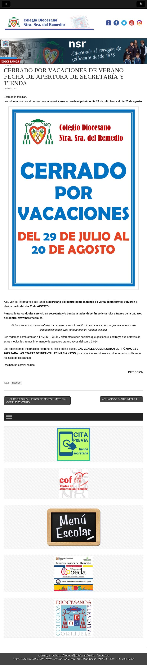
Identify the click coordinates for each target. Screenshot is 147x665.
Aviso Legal (44, 655)
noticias (16, 382)
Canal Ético (103, 655)
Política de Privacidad (63, 655)
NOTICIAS (8, 65)
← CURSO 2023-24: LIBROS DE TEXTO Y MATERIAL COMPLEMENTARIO (36, 401)
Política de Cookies (85, 655)
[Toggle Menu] (9, 417)
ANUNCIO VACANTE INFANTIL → (121, 399)
